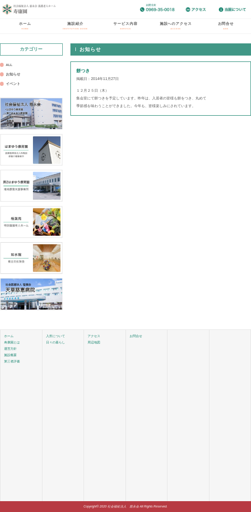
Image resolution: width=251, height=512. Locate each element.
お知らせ (13, 74)
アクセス (94, 336)
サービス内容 (125, 26)
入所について (55, 336)
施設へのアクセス (176, 26)
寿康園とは (12, 342)
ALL (9, 65)
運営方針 (10, 348)
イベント (13, 84)
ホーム (25, 26)
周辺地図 (94, 342)
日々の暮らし (55, 342)
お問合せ (226, 26)
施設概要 (10, 355)
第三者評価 (12, 361)
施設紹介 (75, 26)
